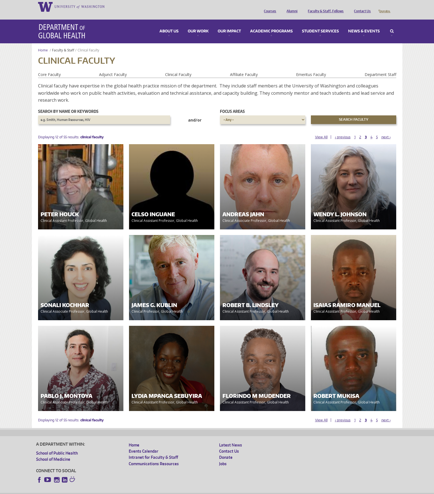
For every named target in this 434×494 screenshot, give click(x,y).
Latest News (230, 437)
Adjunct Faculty (113, 66)
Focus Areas (232, 103)
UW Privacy (110, 489)
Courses (268, 6)
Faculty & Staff (63, 42)
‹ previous (343, 129)
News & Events (364, 23)
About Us (169, 23)
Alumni (290, 6)
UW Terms (133, 489)
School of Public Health (57, 445)
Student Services (320, 23)
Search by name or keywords (68, 103)
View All (321, 129)
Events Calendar (143, 443)
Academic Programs (271, 23)
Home (43, 42)
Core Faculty (49, 66)
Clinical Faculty (178, 66)
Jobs (223, 455)
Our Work (198, 23)
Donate (384, 6)
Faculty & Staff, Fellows (324, 6)
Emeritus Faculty (311, 66)
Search (392, 23)
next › (386, 129)
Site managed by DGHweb (166, 489)
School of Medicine (53, 451)
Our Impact (229, 23)
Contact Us (361, 6)
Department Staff (380, 66)
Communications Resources (154, 455)
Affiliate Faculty (244, 66)
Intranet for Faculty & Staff (153, 449)
